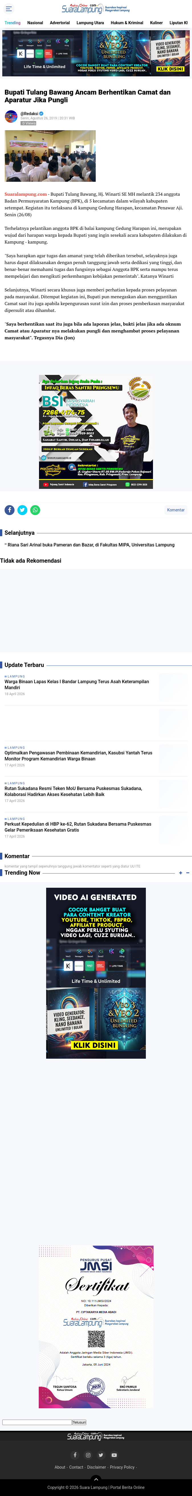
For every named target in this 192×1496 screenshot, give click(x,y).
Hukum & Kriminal (127, 23)
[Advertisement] (96, 612)
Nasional (35, 23)
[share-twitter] (22, 510)
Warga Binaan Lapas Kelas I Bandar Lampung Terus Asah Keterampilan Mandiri (77, 684)
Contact (76, 1467)
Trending (13, 23)
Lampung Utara (90, 23)
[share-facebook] (10, 510)
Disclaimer (96, 1467)
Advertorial (60, 23)
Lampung (16, 676)
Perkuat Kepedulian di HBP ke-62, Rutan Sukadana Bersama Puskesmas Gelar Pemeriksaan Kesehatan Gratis (78, 827)
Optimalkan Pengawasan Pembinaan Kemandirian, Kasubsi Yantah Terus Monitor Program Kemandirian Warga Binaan (78, 756)
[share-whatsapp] (35, 510)
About (60, 1467)
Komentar (176, 510)
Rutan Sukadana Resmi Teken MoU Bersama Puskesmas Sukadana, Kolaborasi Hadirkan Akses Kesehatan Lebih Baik (73, 791)
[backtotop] (96, 1480)
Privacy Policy (122, 1467)
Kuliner (156, 23)
